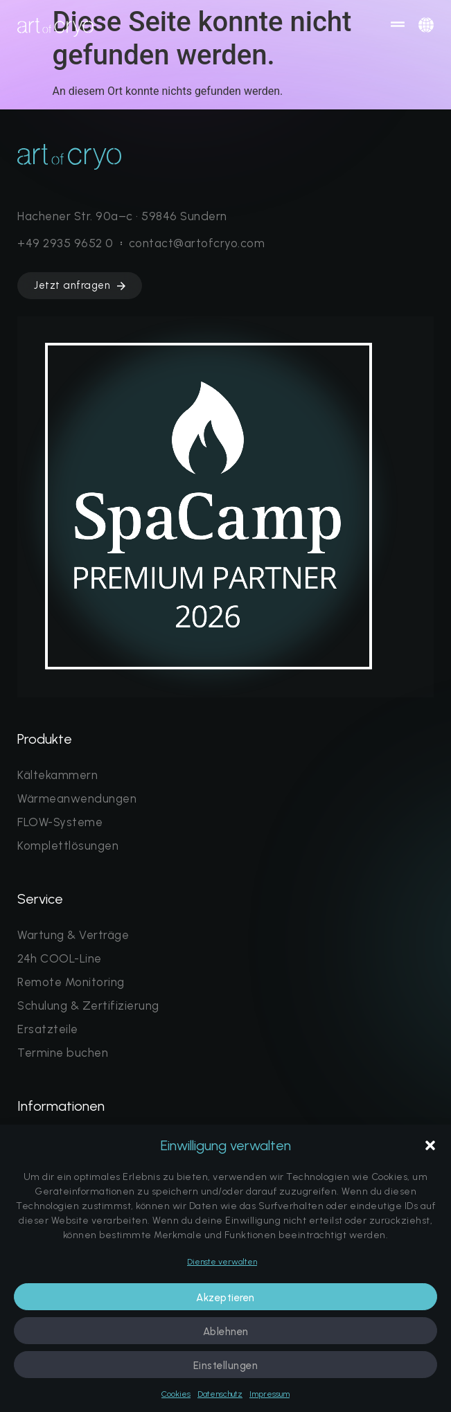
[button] (430, 1145)
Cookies (176, 1394)
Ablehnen (226, 1331)
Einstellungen (225, 1365)
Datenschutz (219, 1394)
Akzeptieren (225, 1298)
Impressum (269, 1394)
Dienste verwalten (222, 1262)
